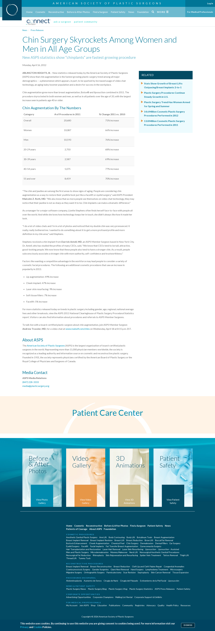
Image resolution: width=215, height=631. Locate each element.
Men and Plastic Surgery (77, 552)
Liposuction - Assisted (168, 549)
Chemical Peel (117, 543)
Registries (140, 605)
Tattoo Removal (170, 555)
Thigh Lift (184, 555)
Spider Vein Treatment (150, 555)
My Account (71, 605)
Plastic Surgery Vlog (118, 589)
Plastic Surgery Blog (97, 589)
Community (127, 605)
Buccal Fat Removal (164, 540)
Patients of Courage (76, 529)
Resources (186, 605)
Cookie (38, 627)
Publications (114, 605)
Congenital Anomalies (174, 566)
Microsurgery (176, 569)
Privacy (24, 627)
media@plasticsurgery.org (35, 385)
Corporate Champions (103, 597)
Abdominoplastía (74, 580)
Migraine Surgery (74, 572)
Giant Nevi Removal (120, 569)
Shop (93, 605)
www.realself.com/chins (78, 328)
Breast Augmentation (164, 537)
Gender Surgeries (100, 569)
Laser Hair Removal (111, 549)
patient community (85, 21)
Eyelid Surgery (72, 546)
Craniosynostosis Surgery (78, 569)
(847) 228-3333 (30, 382)
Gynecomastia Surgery (150, 546)
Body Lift (131, 537)
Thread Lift (71, 558)
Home (29, 11)
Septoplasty (143, 572)
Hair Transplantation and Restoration (83, 549)
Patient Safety (118, 11)
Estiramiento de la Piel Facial (153, 580)
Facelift (84, 546)
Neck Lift (133, 552)
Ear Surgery (175, 543)
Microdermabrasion (100, 552)
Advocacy (151, 605)
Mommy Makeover (119, 552)
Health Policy (172, 605)
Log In (210, 3)
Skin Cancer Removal (160, 572)
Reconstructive (56, 11)
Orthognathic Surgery (94, 572)
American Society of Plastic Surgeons (107, 3)
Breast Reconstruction (101, 566)
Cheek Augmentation (99, 543)
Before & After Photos (78, 11)
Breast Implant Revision (101, 540)
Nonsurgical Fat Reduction (78, 555)
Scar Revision (129, 572)
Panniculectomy (113, 572)
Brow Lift (149, 540)
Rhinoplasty (98, 555)
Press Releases (37, 30)
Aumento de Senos (93, 580)
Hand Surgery (137, 569)
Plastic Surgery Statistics (141, 589)
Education (102, 605)
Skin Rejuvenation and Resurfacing (122, 555)
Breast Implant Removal (77, 540)
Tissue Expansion (180, 572)
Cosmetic (40, 11)
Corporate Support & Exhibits (148, 597)
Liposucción (173, 580)
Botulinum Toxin (144, 537)
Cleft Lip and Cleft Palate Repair (147, 566)
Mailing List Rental (123, 597)
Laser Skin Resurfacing (132, 549)
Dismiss (188, 625)
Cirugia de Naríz (111, 580)
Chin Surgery (132, 543)
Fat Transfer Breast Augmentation (122, 546)
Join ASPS (84, 605)
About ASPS (95, 529)
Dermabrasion (146, 543)
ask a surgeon (62, 21)
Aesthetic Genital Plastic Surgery (81, 537)
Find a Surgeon (100, 11)
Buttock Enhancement (76, 543)
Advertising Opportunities (78, 597)
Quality (161, 605)
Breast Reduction (134, 540)
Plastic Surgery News (76, 589)
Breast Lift (119, 540)
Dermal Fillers (161, 543)
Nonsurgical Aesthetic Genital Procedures (159, 552)
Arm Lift (103, 537)
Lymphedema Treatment (156, 569)
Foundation (143, 11)
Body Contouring (117, 537)
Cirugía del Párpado (129, 580)
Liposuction (150, 549)
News (131, 11)
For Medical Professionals (200, 12)
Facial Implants (97, 546)
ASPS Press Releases (165, 589)
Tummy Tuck (84, 558)
